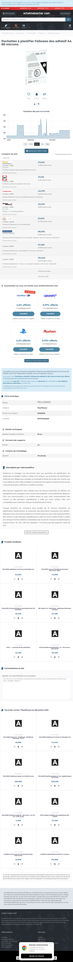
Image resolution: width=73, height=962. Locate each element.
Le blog (40, 937)
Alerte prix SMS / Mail (36, 151)
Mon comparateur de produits (48, 943)
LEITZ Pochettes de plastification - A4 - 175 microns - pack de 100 (54, 648)
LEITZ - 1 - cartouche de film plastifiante (18, 647)
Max (47, 144)
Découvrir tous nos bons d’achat (37, 361)
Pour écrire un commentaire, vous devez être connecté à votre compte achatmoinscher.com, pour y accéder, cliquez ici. (36, 688)
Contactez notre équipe (9, 941)
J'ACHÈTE (23, 314)
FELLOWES (44, 402)
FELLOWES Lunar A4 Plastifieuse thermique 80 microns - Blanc (55, 570)
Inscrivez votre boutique (46, 945)
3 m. (31, 144)
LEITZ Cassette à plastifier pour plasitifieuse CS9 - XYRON (55, 815)
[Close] (70, 3)
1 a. (42, 144)
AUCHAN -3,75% (61, 8)
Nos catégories (6, 947)
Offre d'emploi (6, 943)
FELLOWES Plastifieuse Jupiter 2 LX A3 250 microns (18, 776)
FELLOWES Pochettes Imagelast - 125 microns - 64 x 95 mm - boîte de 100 (18, 815)
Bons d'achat (8, 13)
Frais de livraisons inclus (62, 154)
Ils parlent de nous (7, 939)
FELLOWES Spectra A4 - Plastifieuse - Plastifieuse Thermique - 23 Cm (18, 737)
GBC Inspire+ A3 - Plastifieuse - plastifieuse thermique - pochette (55, 609)
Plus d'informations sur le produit (9, 172)
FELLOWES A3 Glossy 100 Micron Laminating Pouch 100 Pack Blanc (18, 609)
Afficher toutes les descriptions (36, 532)
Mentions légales (7, 945)
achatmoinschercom (36, 13)
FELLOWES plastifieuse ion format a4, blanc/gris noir (18, 569)
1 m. (25, 144)
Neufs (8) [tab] (6, 158)
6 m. (36, 144)
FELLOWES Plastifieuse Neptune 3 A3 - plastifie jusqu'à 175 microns (54, 776)
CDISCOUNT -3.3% (44, 8)
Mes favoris (42, 939)
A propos (4, 937)
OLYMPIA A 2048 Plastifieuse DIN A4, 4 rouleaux (54, 854)
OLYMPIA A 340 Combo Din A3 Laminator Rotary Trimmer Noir (18, 855)
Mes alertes (42, 941)
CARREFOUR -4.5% (26, 8)
